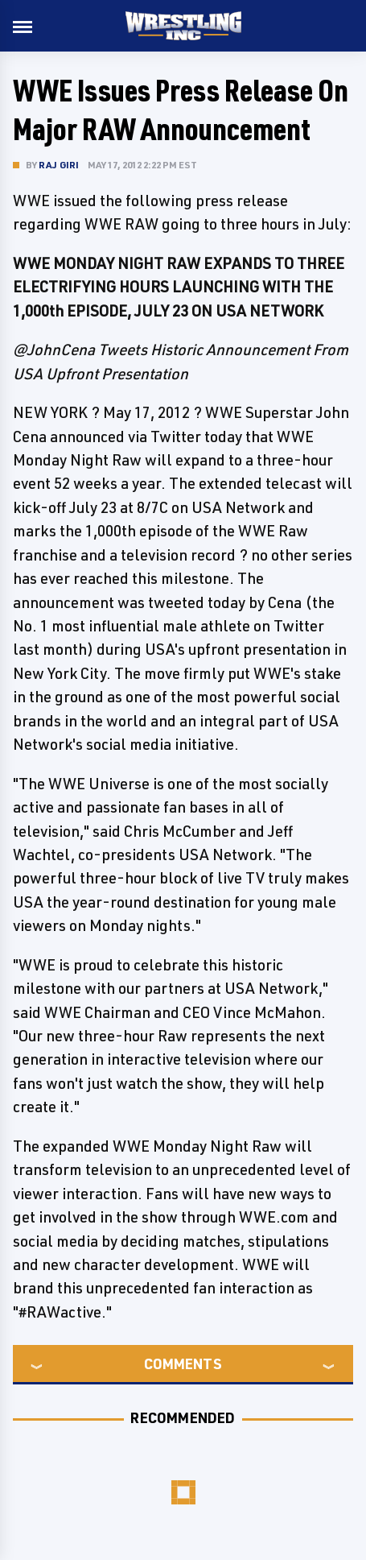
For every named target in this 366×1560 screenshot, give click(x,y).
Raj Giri (59, 165)
